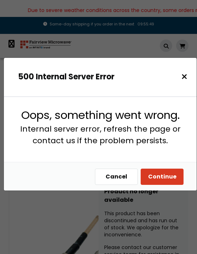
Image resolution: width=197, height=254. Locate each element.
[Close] (184, 77)
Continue (162, 177)
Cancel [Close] (116, 177)
